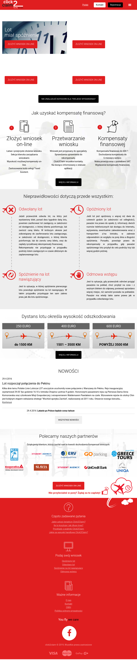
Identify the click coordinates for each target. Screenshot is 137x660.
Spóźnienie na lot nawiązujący (68, 569)
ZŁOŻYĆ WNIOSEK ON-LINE (68, 486)
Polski (85, 5)
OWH (68, 608)
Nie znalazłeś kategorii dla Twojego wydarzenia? (68, 99)
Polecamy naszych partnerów (68, 437)
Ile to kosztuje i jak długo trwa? (68, 526)
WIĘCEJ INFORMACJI (68, 182)
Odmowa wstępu (68, 572)
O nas (68, 601)
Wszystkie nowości (68, 420)
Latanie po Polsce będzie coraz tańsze (56, 411)
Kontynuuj (7, 403)
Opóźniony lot (68, 562)
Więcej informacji (68, 355)
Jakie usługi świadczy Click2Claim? (68, 522)
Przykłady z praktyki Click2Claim (68, 529)
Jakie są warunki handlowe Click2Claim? (68, 533)
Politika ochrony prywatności (68, 612)
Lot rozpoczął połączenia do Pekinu (26, 384)
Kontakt (68, 604)
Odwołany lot (68, 565)
